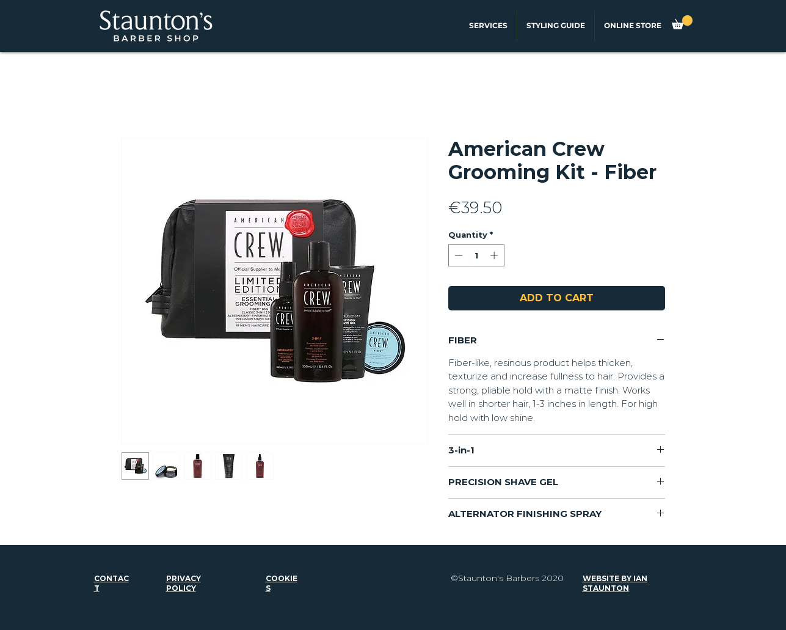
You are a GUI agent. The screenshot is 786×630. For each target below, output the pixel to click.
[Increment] (495, 255)
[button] (682, 22)
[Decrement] (457, 255)
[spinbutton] (476, 255)
